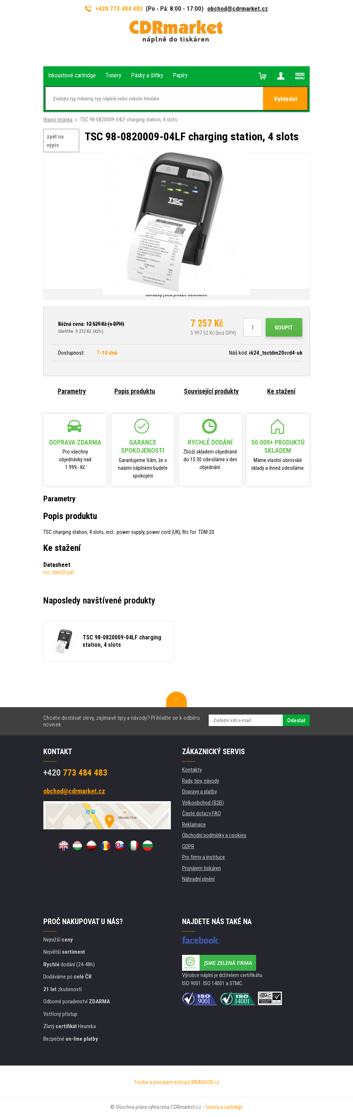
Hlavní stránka (58, 120)
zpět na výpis (55, 140)
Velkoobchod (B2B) (203, 802)
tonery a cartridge (224, 1107)
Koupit (284, 327)
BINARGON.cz (205, 1082)
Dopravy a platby (199, 791)
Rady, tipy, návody (200, 780)
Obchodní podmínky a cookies (214, 835)
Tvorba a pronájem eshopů (162, 1082)
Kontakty (192, 769)
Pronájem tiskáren (201, 868)
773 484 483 (75, 772)
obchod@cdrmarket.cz (237, 8)
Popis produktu (134, 391)
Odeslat (296, 720)
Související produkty (211, 391)
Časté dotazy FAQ (201, 813)
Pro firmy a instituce (203, 857)
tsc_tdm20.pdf (58, 572)
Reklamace (194, 824)
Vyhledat (285, 99)
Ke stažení (281, 391)
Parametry (72, 391)
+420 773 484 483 (114, 8)
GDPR (188, 846)
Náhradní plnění (198, 879)
